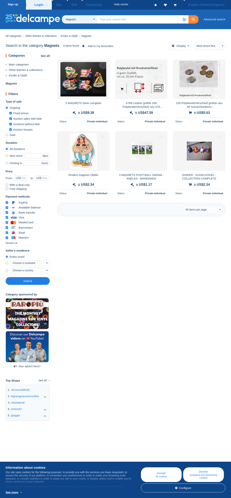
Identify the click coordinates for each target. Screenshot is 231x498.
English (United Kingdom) (210, 4)
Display (179, 44)
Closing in (14, 161)
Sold (10, 133)
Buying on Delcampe (140, 458)
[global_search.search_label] (142, 18)
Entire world (15, 255)
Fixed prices (19, 112)
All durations (15, 147)
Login (38, 4)
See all (45, 54)
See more (12, 492)
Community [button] (85, 4)
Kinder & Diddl (16, 74)
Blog (71, 453)
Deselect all (11, 242)
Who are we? (14, 453)
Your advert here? (27, 365)
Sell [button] (69, 4)
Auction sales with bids (25, 117)
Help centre (134, 453)
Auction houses (21, 128)
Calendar (72, 458)
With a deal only (18, 183)
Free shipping (16, 187)
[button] (184, 18)
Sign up (13, 4)
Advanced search (214, 18)
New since (14, 154)
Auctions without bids (24, 123)
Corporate (14, 458)
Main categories (17, 63)
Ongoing (13, 106)
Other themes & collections (24, 68)
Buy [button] (58, 4)
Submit (27, 279)
